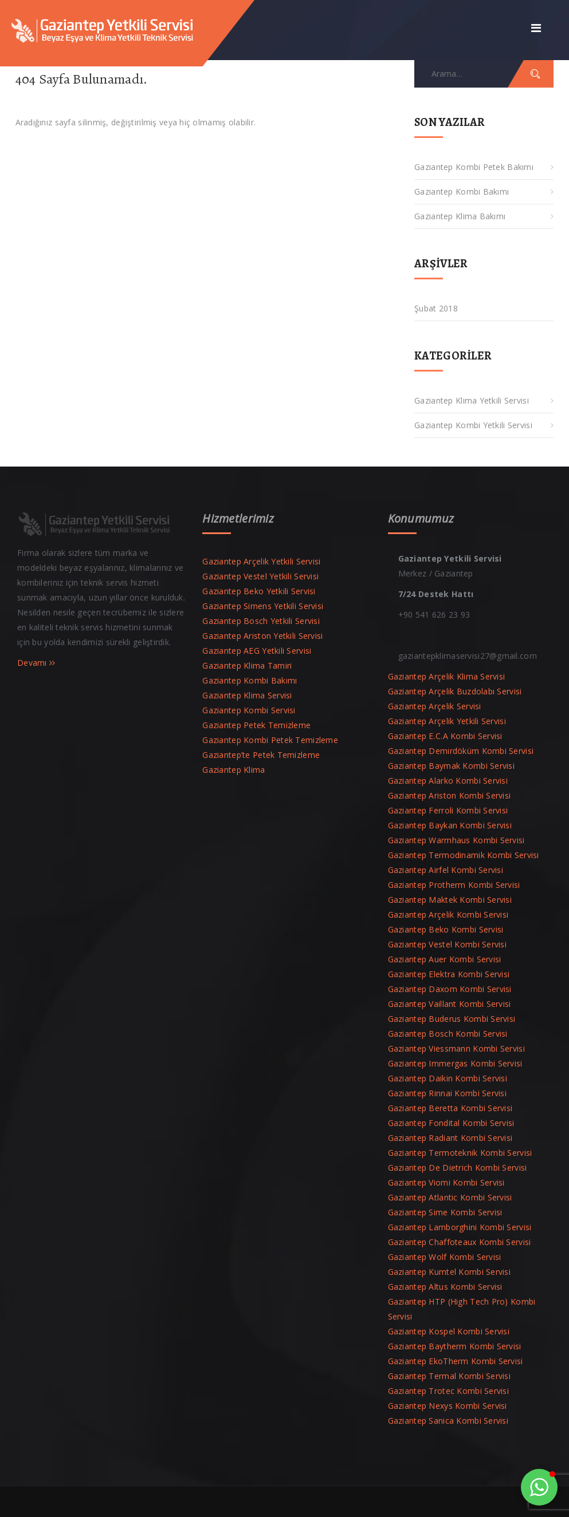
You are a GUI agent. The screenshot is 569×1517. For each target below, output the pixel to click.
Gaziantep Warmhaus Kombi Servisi (456, 840)
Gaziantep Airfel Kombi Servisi (445, 869)
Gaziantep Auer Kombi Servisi (444, 959)
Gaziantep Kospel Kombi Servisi (448, 1331)
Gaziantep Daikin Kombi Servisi (447, 1078)
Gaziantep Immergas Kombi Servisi (455, 1063)
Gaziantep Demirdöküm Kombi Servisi (461, 750)
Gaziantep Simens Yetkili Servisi (262, 606)
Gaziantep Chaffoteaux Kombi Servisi (459, 1241)
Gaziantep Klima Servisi (247, 695)
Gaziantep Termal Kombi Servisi (449, 1375)
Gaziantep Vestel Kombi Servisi (447, 944)
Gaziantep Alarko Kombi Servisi (448, 780)
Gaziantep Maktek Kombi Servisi (450, 899)
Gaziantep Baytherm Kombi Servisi (454, 1346)
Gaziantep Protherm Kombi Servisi (454, 884)
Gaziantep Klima (233, 769)
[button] (539, 1487)
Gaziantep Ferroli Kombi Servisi (448, 810)
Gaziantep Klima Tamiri (247, 665)
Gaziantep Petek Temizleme (256, 725)
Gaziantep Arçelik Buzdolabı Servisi (455, 691)
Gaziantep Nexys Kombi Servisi (447, 1405)
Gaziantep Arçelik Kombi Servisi (448, 914)
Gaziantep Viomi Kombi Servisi (446, 1182)
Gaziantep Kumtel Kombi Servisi (449, 1271)
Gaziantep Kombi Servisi (248, 710)
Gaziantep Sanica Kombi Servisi (448, 1420)
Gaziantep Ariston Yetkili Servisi (262, 635)
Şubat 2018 (436, 308)
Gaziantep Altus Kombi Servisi (445, 1286)
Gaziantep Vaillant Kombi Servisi (449, 1003)
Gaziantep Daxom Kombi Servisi (450, 988)
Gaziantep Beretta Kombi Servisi (450, 1108)
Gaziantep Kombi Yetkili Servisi (473, 425)
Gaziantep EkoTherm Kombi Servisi (455, 1361)
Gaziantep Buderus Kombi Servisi (452, 1018)
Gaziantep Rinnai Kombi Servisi (447, 1093)
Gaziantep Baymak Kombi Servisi (451, 765)
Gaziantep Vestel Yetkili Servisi (260, 576)
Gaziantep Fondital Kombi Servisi (451, 1122)
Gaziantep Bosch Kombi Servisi (448, 1033)
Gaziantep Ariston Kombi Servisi (449, 795)
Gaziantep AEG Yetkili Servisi (256, 650)
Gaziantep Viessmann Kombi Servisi (456, 1048)
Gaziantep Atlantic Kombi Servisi (450, 1197)
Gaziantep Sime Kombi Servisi (445, 1212)
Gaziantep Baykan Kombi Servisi (450, 825)
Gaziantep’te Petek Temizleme (261, 754)
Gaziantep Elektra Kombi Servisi (449, 974)
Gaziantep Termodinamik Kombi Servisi (463, 855)
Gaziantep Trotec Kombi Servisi (448, 1390)
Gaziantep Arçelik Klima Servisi (446, 676)
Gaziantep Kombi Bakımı (461, 191)
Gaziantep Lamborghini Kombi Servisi (460, 1227)
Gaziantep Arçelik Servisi (434, 706)
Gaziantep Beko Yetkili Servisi (258, 591)
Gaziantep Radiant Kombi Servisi (450, 1137)
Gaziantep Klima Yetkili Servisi (471, 400)
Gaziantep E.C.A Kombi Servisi (445, 735)
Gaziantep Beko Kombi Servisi (446, 929)
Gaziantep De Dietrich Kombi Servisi (457, 1167)
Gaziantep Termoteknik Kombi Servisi (460, 1152)
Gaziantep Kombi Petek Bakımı (473, 166)
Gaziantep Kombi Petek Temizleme (270, 739)
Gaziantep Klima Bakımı (459, 216)
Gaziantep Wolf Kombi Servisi (444, 1256)
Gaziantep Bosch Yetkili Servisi (261, 620)
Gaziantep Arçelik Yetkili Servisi (261, 561)
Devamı (36, 662)
